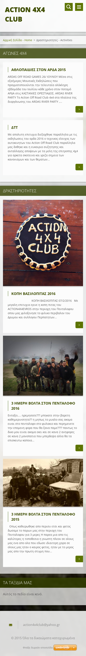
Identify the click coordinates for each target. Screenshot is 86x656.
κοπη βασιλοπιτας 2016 (33, 293)
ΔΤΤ (14, 127)
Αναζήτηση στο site (69, 7)
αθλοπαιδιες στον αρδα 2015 (38, 69)
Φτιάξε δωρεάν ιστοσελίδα (38, 647)
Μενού (79, 7)
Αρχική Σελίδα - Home (17, 40)
